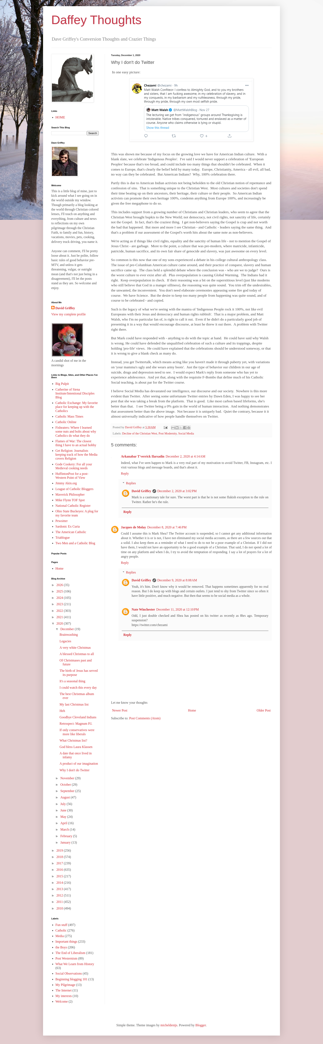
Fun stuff (61, 925)
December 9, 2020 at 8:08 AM (177, 580)
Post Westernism (66, 958)
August (65, 797)
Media (59, 936)
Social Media (186, 433)
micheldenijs (168, 1025)
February (66, 836)
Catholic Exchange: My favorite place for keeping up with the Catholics (76, 406)
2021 (60, 617)
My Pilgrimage (65, 985)
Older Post (264, 710)
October (66, 784)
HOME (60, 117)
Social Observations (68, 973)
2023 (60, 604)
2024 (60, 597)
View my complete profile (68, 314)
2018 (60, 857)
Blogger (200, 1025)
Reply (125, 473)
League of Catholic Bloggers (74, 489)
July (63, 804)
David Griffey (141, 491)
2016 (60, 869)
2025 (60, 591)
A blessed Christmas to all (77, 654)
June (63, 810)
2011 (60, 902)
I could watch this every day (78, 687)
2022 (60, 610)
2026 (60, 585)
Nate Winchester (143, 609)
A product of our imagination (79, 763)
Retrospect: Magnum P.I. (76, 723)
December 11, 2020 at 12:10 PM (177, 609)
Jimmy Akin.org (66, 483)
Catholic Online (65, 422)
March (65, 829)
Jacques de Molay (133, 527)
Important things (66, 941)
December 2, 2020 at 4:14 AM (185, 456)
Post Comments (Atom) (144, 718)
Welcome (61, 1001)
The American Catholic (70, 532)
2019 (60, 850)
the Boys (61, 947)
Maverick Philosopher (70, 494)
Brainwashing (69, 634)
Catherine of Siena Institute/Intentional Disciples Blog (75, 393)
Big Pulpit (62, 383)
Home (192, 710)
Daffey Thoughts (96, 20)
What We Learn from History (74, 964)
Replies (131, 483)
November (67, 778)
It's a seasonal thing (72, 681)
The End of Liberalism (70, 953)
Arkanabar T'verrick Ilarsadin (142, 456)
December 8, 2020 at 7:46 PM (167, 527)
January (65, 842)
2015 (60, 876)
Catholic (61, 930)
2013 (60, 889)
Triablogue (62, 537)
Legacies (65, 641)
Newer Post (119, 710)
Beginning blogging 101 (71, 979)
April (64, 823)
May (63, 816)
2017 (60, 863)
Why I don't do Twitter (74, 770)
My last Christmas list (74, 704)
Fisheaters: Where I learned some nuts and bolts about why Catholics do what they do (75, 431)
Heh (62, 711)
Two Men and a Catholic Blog (75, 543)
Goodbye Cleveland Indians (78, 717)
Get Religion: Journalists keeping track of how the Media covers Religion (76, 454)
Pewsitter (61, 521)
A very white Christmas (75, 647)
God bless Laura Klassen (76, 747)
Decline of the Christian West (139, 433)
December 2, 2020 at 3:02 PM (177, 491)
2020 (60, 623)
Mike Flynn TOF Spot (70, 500)
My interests (63, 996)
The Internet (63, 990)
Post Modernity (168, 433)
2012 (60, 895)
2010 (60, 908)
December (67, 629)
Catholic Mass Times (69, 416)
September (67, 791)
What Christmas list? (73, 740)
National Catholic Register (73, 505)
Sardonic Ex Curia (67, 526)
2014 (60, 882)
